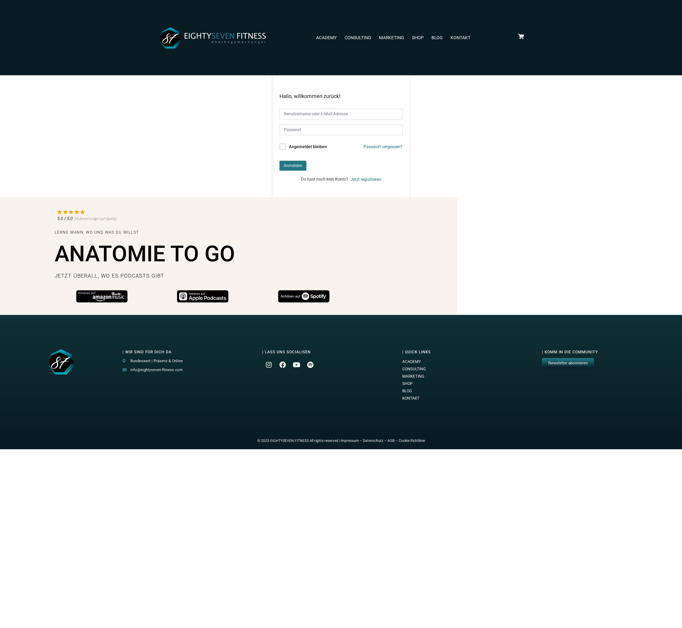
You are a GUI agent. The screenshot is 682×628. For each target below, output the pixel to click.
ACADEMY (326, 37)
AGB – (393, 441)
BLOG (437, 37)
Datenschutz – (375, 441)
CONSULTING (358, 37)
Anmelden (293, 165)
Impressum (350, 441)
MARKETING (391, 37)
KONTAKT (460, 37)
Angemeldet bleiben (308, 146)
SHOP (418, 37)
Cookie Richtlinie (412, 441)
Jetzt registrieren (366, 179)
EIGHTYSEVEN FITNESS (289, 441)
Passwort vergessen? (383, 146)
